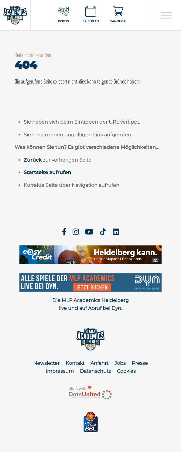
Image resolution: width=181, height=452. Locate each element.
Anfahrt (99, 363)
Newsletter (46, 363)
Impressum (60, 371)
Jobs (120, 363)
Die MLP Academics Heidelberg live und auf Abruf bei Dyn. (90, 304)
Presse (140, 363)
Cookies (126, 371)
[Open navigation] (166, 15)
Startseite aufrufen (47, 172)
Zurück (33, 160)
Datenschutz (95, 371)
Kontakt (75, 363)
